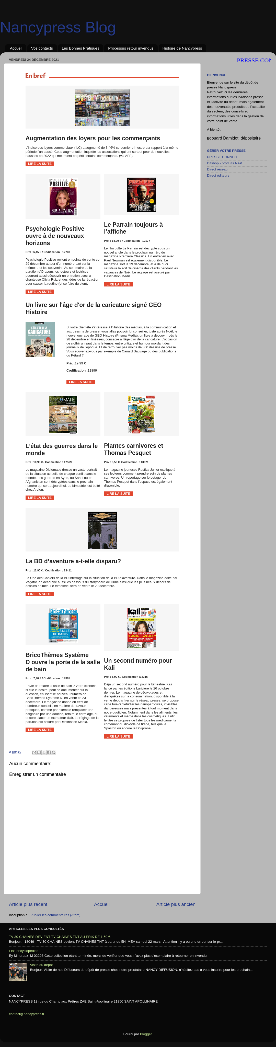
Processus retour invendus (131, 48)
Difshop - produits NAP (224, 163)
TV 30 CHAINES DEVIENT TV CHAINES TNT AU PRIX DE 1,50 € (59, 937)
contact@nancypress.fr (26, 1014)
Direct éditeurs (218, 175)
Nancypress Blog (58, 27)
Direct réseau (217, 169)
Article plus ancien (175, 904)
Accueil (16, 48)
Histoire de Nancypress (182, 48)
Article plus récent (28, 904)
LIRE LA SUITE (40, 164)
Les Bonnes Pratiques (80, 48)
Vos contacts (42, 48)
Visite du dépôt (41, 965)
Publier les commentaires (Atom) (55, 915)
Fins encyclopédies (23, 951)
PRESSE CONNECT (223, 157)
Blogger (146, 1034)
